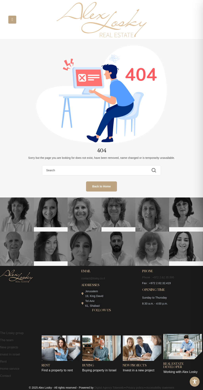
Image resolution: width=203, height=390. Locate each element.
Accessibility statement (160, 387)
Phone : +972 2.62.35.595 (158, 277)
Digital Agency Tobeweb (109, 387)
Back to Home (101, 186)
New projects (9, 347)
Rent (3, 361)
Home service (9, 368)
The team (6, 340)
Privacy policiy (135, 387)
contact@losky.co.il (93, 278)
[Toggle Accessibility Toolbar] (194, 381)
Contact (5, 376)
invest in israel (10, 354)
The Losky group (12, 333)
